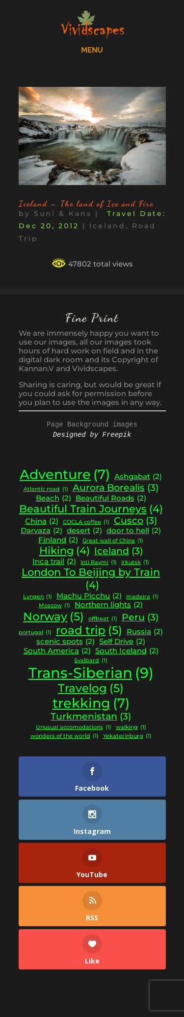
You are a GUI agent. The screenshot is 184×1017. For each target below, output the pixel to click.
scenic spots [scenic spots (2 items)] (65, 641)
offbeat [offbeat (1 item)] (102, 619)
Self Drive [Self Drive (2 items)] (122, 641)
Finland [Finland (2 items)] (58, 540)
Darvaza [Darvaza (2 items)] (41, 530)
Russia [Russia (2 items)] (145, 632)
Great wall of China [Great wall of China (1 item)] (112, 541)
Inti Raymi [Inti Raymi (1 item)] (98, 563)
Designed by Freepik (92, 435)
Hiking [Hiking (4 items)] (64, 550)
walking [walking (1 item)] (131, 727)
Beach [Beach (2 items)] (53, 498)
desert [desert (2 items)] (84, 530)
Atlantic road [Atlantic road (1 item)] (46, 489)
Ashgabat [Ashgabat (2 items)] (138, 477)
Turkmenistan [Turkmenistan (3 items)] (91, 716)
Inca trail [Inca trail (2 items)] (54, 561)
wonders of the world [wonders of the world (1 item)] (64, 736)
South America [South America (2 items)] (57, 651)
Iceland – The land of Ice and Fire (86, 203)
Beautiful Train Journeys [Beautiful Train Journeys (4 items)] (91, 509)
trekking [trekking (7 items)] (91, 703)
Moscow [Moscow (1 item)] (54, 606)
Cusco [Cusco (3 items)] (135, 520)
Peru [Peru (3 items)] (140, 617)
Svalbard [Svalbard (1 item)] (90, 661)
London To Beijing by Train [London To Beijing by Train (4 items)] (91, 578)
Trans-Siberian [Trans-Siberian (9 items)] (91, 672)
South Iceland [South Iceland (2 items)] (126, 651)
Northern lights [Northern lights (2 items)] (109, 605)
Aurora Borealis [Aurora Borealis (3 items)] (115, 487)
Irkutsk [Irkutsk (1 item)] (135, 563)
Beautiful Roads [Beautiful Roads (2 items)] (111, 498)
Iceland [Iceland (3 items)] (118, 551)
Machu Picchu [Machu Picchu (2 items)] (89, 596)
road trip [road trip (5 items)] (89, 630)
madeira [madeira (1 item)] (142, 597)
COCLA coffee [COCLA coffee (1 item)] (86, 522)
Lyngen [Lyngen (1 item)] (37, 597)
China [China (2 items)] (41, 521)
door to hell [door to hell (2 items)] (133, 530)
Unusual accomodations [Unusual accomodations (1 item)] (73, 727)
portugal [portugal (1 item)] (35, 633)
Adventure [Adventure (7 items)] (65, 474)
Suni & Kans (63, 213)
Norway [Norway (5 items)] (53, 616)
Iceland (107, 225)
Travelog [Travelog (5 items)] (91, 688)
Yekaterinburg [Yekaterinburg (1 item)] (127, 736)
